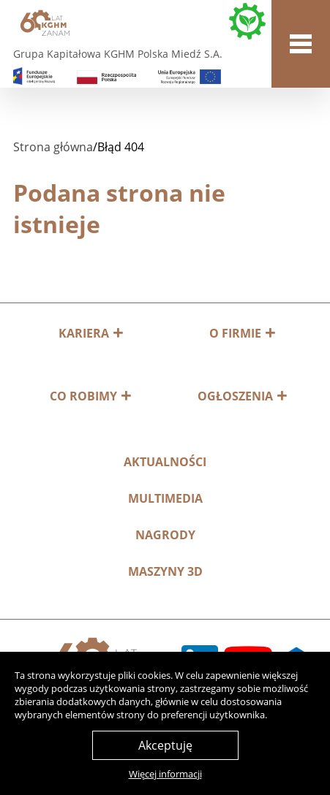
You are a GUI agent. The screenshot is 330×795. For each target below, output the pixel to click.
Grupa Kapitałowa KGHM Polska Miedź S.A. (117, 54)
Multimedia (165, 498)
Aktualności (165, 462)
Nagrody (165, 535)
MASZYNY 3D (165, 571)
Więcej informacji (165, 773)
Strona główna (53, 147)
